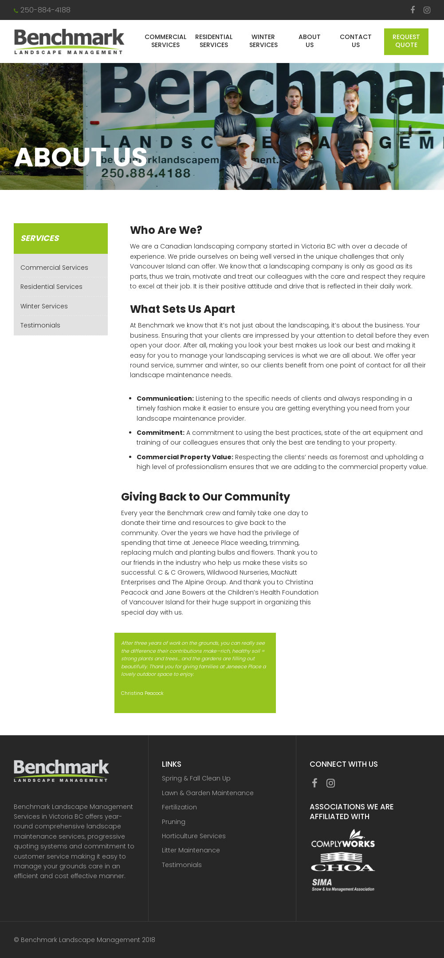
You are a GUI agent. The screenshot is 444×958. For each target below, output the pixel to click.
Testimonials (40, 325)
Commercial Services (165, 41)
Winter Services (263, 41)
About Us (310, 41)
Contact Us (356, 41)
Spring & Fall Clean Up (196, 778)
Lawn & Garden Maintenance (208, 792)
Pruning (173, 821)
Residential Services (213, 41)
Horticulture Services (194, 836)
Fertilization (179, 807)
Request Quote (406, 41)
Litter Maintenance (191, 850)
